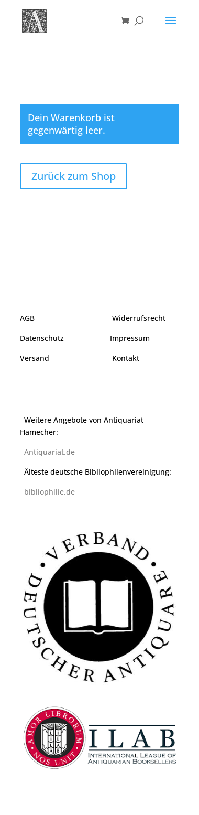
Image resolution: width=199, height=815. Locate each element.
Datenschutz (42, 338)
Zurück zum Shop (73, 176)
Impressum (130, 338)
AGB (27, 318)
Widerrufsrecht (138, 318)
